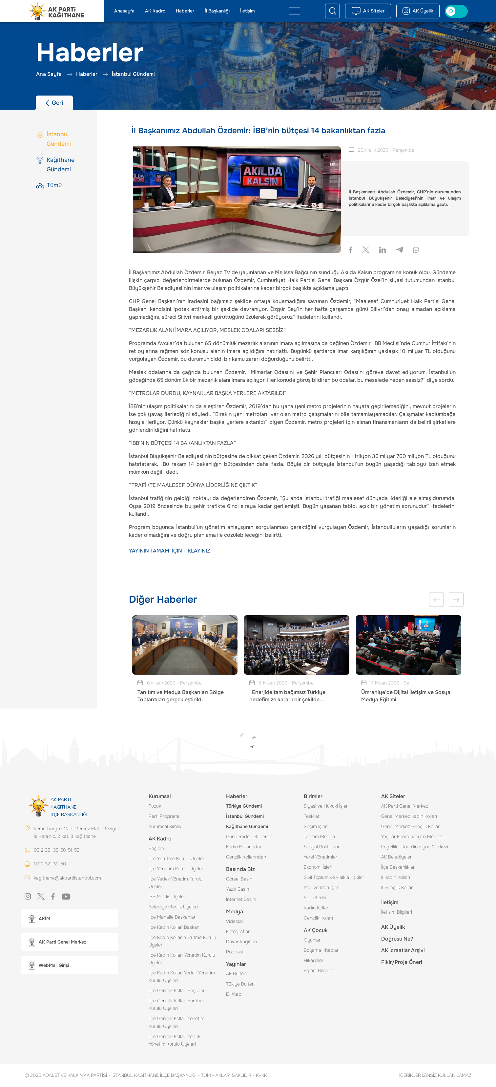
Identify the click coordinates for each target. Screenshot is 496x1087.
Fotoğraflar (238, 931)
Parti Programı (164, 816)
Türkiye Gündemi (244, 806)
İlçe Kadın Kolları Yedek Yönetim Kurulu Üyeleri (182, 976)
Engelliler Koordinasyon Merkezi (414, 847)
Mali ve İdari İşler (321, 887)
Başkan (156, 848)
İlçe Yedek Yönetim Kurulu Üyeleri (175, 882)
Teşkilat (312, 816)
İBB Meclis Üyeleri (167, 897)
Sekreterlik (315, 898)
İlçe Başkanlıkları (398, 867)
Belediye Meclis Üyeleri (173, 907)
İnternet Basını (241, 899)
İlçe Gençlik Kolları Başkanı (176, 990)
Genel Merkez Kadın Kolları (409, 816)
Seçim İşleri (316, 826)
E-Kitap (233, 994)
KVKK (260, 1075)
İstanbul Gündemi (245, 816)
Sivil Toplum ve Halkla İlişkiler (334, 877)
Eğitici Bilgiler (318, 970)
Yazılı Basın (237, 889)
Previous (436, 599)
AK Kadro (155, 11)
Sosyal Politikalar (322, 847)
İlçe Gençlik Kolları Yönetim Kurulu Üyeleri (176, 1022)
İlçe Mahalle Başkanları (172, 917)
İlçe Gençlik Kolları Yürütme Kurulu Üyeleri (177, 1004)
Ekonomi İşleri (318, 867)
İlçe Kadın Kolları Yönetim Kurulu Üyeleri (182, 959)
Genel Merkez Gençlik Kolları (411, 826)
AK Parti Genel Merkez (404, 806)
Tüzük (155, 806)
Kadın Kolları (316, 908)
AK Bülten (236, 973)
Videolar (234, 921)
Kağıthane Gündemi (247, 826)
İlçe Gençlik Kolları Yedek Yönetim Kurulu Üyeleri (174, 1040)
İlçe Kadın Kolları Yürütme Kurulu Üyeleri (182, 941)
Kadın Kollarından (244, 847)
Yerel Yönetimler (320, 857)
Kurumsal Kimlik (165, 826)
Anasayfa (124, 11)
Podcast (235, 952)
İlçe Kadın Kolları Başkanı (174, 927)
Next (456, 599)
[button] (69, 918)
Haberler (185, 11)
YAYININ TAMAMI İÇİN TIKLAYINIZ (169, 550)
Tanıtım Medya (319, 836)
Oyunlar (312, 940)
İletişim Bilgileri (396, 912)
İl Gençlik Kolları (397, 887)
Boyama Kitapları (322, 950)
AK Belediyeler (396, 857)
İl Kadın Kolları (395, 877)
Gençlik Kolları (318, 918)
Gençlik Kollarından (246, 857)
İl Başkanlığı (217, 11)
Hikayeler (313, 960)
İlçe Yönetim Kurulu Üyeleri (176, 869)
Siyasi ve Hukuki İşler (326, 806)
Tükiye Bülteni (241, 984)
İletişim (247, 11)
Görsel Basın (239, 879)
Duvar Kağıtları (241, 942)
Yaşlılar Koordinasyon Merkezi (412, 836)
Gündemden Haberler (249, 836)
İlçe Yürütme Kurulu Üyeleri (177, 858)
